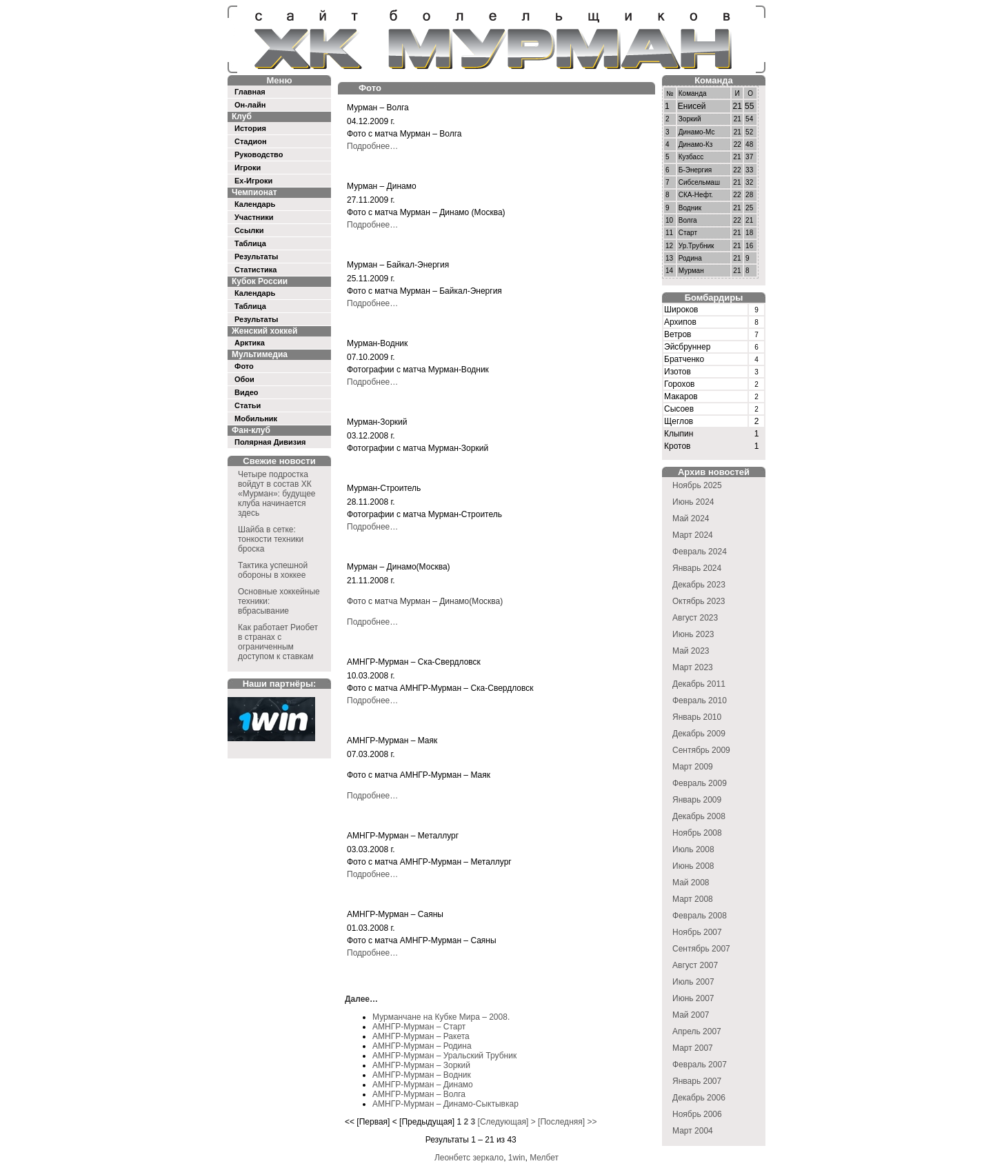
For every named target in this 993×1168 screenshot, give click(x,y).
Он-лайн (249, 105)
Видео (246, 392)
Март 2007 (692, 1048)
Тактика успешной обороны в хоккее (273, 570)
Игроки (247, 167)
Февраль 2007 (699, 1064)
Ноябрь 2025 (697, 485)
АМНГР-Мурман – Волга (418, 1094)
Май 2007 (691, 1015)
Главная (249, 92)
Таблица (250, 243)
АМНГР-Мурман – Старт (418, 1026)
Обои (244, 379)
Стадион (250, 141)
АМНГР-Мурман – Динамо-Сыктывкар (445, 1104)
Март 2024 (692, 535)
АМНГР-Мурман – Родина (422, 1046)
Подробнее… (372, 146)
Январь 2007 (696, 1081)
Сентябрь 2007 (701, 949)
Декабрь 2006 (698, 1097)
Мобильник (255, 418)
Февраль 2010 (699, 700)
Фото (244, 366)
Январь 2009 (696, 800)
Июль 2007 (693, 982)
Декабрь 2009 (698, 733)
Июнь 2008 (693, 866)
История (250, 128)
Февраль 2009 (699, 783)
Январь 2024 (696, 568)
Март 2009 (692, 767)
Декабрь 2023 (698, 585)
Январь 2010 (696, 717)
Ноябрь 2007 (697, 932)
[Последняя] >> (567, 1122)
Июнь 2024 (693, 502)
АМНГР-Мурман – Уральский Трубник (444, 1055)
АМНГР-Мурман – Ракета (421, 1036)
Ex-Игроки (253, 181)
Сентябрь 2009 (701, 750)
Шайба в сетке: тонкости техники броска (270, 539)
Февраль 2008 (699, 915)
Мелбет (544, 1157)
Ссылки (249, 230)
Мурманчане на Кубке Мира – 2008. (441, 1017)
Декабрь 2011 (698, 684)
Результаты (256, 256)
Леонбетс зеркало (468, 1157)
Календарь (254, 204)
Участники (254, 217)
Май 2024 (691, 518)
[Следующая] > (507, 1122)
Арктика (249, 343)
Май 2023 (691, 651)
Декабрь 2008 (698, 816)
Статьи (247, 405)
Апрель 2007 (696, 1031)
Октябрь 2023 (698, 601)
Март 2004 (692, 1131)
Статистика (255, 269)
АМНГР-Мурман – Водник (421, 1075)
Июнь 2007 (693, 998)
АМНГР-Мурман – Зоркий (421, 1065)
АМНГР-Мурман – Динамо (422, 1084)
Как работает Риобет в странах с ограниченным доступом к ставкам (278, 642)
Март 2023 (692, 667)
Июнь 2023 (693, 634)
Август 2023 (695, 618)
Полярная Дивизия (270, 442)
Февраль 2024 (699, 551)
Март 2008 (692, 899)
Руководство (258, 154)
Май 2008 (691, 882)
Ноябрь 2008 (697, 833)
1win (516, 1157)
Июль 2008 (693, 849)
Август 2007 (695, 965)
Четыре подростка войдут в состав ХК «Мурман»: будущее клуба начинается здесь (277, 494)
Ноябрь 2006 (697, 1114)
